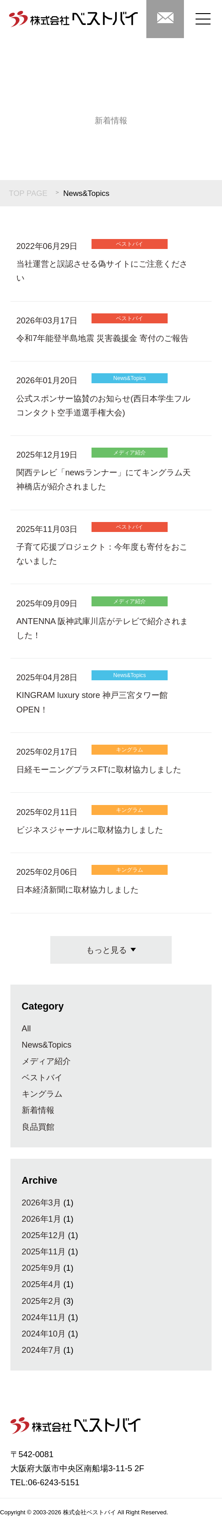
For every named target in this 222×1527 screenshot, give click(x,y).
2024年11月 (44, 1317)
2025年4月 (41, 1284)
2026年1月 (41, 1219)
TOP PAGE (28, 193)
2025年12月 (44, 1235)
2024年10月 (44, 1333)
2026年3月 (41, 1202)
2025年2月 (41, 1301)
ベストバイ (42, 1077)
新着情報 (38, 1110)
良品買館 (38, 1127)
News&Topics (47, 1044)
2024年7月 (41, 1350)
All (26, 1028)
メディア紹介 (46, 1061)
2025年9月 (41, 1268)
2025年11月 (44, 1251)
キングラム (42, 1093)
